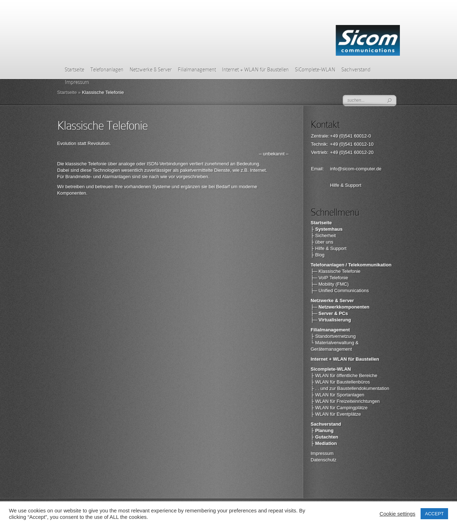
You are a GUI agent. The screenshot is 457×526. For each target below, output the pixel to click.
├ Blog (318, 254)
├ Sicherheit (323, 235)
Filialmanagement (197, 69)
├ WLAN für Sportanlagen (337, 394)
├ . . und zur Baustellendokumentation (350, 388)
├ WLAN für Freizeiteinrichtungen (345, 401)
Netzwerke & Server (151, 69)
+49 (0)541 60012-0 (350, 136)
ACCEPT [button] (434, 513)
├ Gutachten (324, 437)
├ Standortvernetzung (333, 336)
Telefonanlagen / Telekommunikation (351, 264)
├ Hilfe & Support (328, 248)
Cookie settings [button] (397, 514)
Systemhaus (329, 229)
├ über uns (322, 242)
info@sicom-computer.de (355, 168)
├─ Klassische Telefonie (336, 271)
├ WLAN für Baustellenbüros (340, 382)
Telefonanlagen (107, 69)
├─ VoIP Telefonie (329, 277)
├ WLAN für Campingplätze (339, 407)
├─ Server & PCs (329, 313)
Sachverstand (356, 69)
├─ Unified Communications (340, 290)
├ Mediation (324, 443)
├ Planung (322, 430)
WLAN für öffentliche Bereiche (346, 375)
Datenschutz (323, 459)
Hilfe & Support (345, 185)
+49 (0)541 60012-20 (351, 152)
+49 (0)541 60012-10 (351, 144)
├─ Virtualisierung (331, 319)
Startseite (74, 69)
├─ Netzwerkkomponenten (340, 307)
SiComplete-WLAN (315, 69)
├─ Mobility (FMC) (330, 284)
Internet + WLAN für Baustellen (255, 69)
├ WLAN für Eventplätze (336, 414)
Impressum (322, 453)
